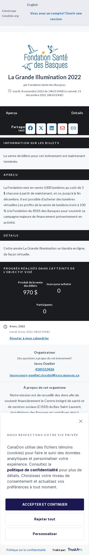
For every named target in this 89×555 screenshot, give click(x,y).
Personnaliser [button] (45, 534)
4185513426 (44, 369)
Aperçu (11, 113)
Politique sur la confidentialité (26, 550)
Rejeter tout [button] (44, 519)
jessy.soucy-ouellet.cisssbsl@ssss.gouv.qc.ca (44, 375)
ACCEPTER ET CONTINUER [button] (44, 504)
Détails (77, 113)
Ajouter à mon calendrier (29, 338)
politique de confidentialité (32, 469)
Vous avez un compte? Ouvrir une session (56, 16)
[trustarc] (75, 550)
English (32, 5)
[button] (30, 128)
